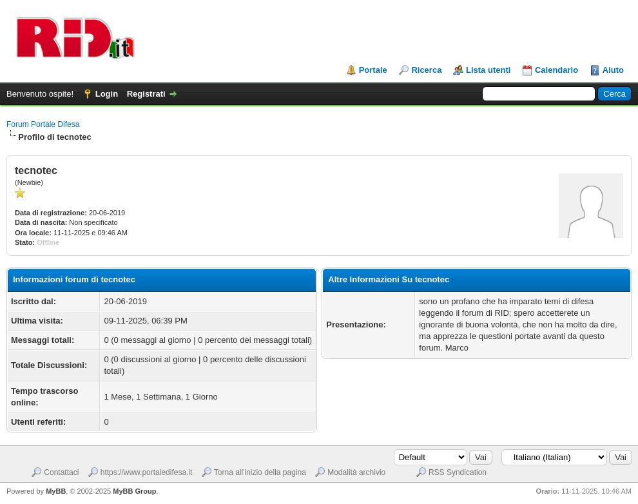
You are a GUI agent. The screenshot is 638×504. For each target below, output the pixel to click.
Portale (373, 70)
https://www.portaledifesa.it (147, 472)
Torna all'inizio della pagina (260, 472)
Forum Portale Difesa (42, 124)
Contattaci (61, 472)
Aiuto (613, 70)
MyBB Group (134, 491)
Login (106, 94)
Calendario (556, 70)
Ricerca (426, 70)
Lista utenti (488, 70)
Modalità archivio (356, 472)
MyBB (56, 491)
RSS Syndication (458, 472)
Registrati (146, 94)
